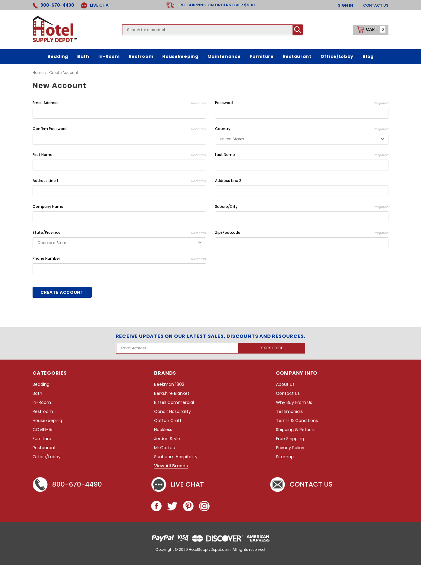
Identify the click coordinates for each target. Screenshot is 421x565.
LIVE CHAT (96, 5)
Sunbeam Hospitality (176, 457)
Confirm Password (119, 129)
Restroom (43, 411)
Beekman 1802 (169, 384)
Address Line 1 (119, 181)
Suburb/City (301, 207)
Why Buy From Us (294, 402)
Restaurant (44, 448)
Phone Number (119, 259)
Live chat (177, 484)
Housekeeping (47, 420)
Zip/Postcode (301, 233)
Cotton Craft (168, 420)
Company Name (48, 206)
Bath (37, 393)
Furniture (42, 438)
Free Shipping (290, 438)
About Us (285, 384)
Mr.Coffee (164, 448)
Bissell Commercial (174, 402)
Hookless (163, 429)
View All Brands (171, 466)
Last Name (301, 155)
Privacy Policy (290, 448)
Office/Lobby (47, 457)
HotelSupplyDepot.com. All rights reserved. (227, 549)
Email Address (119, 103)
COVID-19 (42, 429)
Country (301, 129)
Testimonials (289, 411)
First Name (119, 155)
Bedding (41, 384)
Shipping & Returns (295, 429)
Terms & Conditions (297, 420)
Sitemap (285, 457)
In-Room (42, 402)
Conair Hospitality (172, 411)
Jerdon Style (167, 438)
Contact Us (375, 5)
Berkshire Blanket (171, 393)
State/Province (119, 233)
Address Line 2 (228, 180)
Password (301, 103)
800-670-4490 (67, 484)
